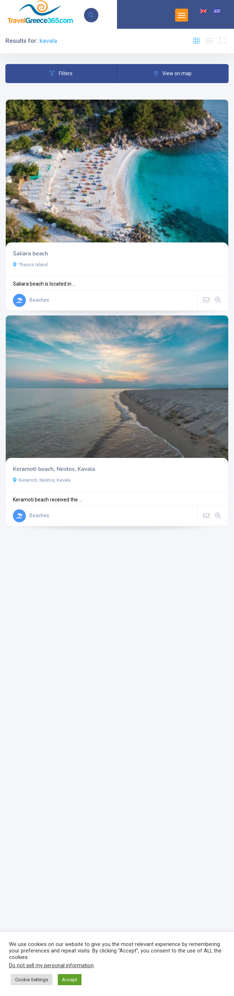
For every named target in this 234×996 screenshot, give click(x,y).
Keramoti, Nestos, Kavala (41, 480)
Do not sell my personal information (51, 965)
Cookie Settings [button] (31, 979)
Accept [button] (69, 979)
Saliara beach (30, 254)
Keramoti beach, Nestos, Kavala (54, 469)
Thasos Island (30, 264)
